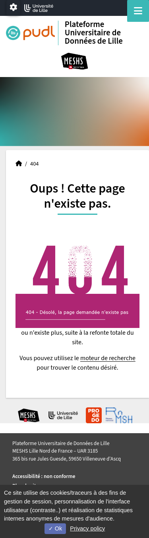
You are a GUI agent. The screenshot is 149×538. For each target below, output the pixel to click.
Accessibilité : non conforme (43, 476)
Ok (55, 528)
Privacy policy (87, 528)
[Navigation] (138, 11)
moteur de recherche (107, 358)
